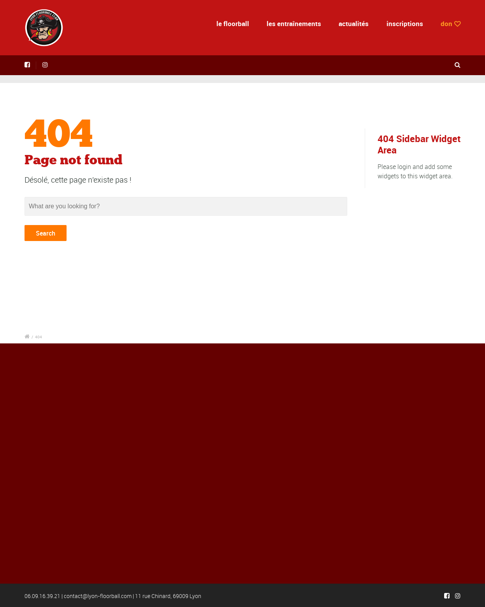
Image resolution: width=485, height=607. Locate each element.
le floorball (232, 23)
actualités (354, 23)
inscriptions (405, 23)
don (446, 23)
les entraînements (294, 23)
